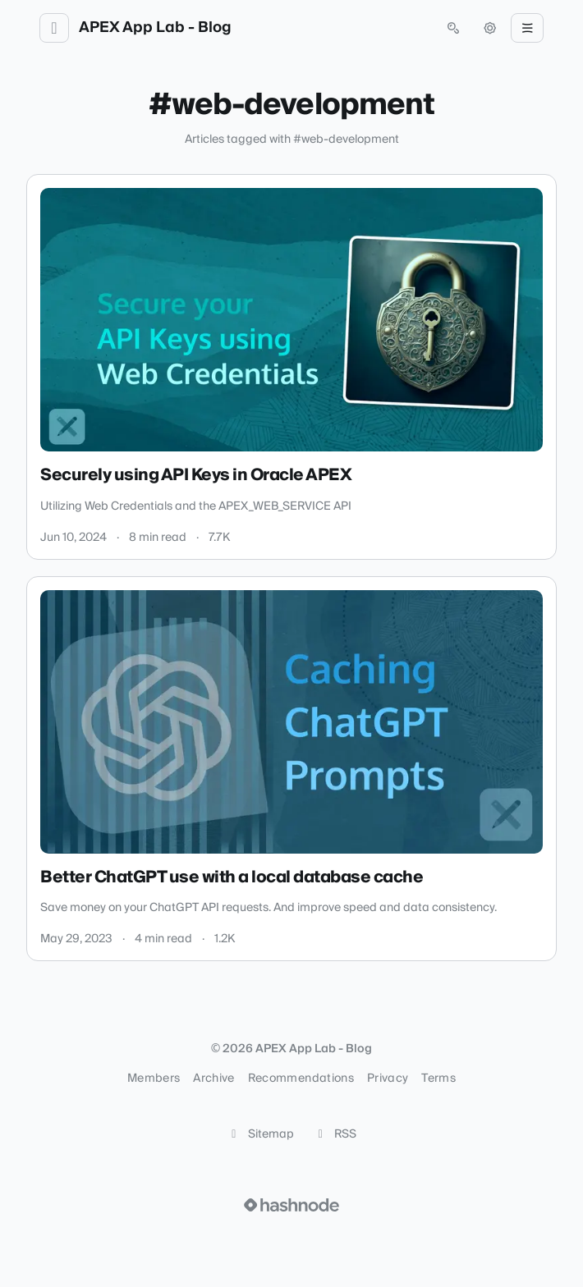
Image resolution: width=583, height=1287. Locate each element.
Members (153, 1078)
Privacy (387, 1078)
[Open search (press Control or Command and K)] (453, 28)
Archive (213, 1078)
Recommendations (301, 1078)
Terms (438, 1078)
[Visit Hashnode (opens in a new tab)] (291, 1205)
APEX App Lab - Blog (155, 27)
